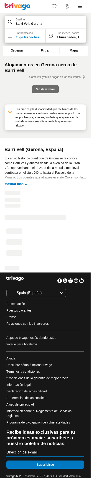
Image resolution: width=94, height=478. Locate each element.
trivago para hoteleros (21, 344)
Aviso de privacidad (20, 404)
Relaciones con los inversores (27, 323)
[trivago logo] (17, 6)
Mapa (74, 50)
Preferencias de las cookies (26, 398)
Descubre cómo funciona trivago (29, 365)
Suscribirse (45, 464)
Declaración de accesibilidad (26, 391)
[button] (45, 22)
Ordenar (17, 50)
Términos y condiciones (23, 371)
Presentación (15, 304)
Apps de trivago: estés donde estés (31, 337)
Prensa (11, 317)
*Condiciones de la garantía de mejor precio (37, 378)
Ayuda (10, 358)
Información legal (18, 384)
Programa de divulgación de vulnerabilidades (38, 422)
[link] (54, 6)
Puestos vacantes (19, 310)
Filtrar (45, 50)
